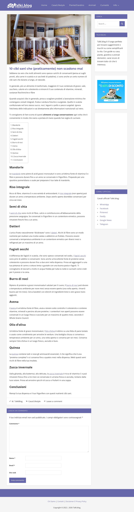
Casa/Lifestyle (58, 5)
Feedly (103, 216)
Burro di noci (17, 142)
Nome (12, 458)
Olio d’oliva (16, 149)
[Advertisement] (111, 148)
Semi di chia (17, 132)
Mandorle (16, 125)
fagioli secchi (80, 255)
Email (12, 465)
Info (116, 5)
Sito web (12, 473)
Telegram (104, 224)
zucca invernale (56, 373)
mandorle (16, 173)
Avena (14, 146)
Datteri (15, 135)
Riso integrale (17, 128)
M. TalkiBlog (17, 401)
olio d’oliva (50, 331)
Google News (106, 220)
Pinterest (104, 212)
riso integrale (66, 193)
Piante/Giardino (76, 5)
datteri (54, 232)
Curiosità (104, 5)
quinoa (15, 354)
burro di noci (72, 285)
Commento (14, 424)
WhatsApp (104, 204)
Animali (92, 5)
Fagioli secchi (17, 139)
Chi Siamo (52, 501)
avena (13, 308)
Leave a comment (54, 401)
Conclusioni (18, 160)
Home (44, 5)
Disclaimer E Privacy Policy (76, 501)
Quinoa (15, 153)
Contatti (60, 501)
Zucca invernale (19, 156)
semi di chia (15, 213)
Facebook (104, 208)
